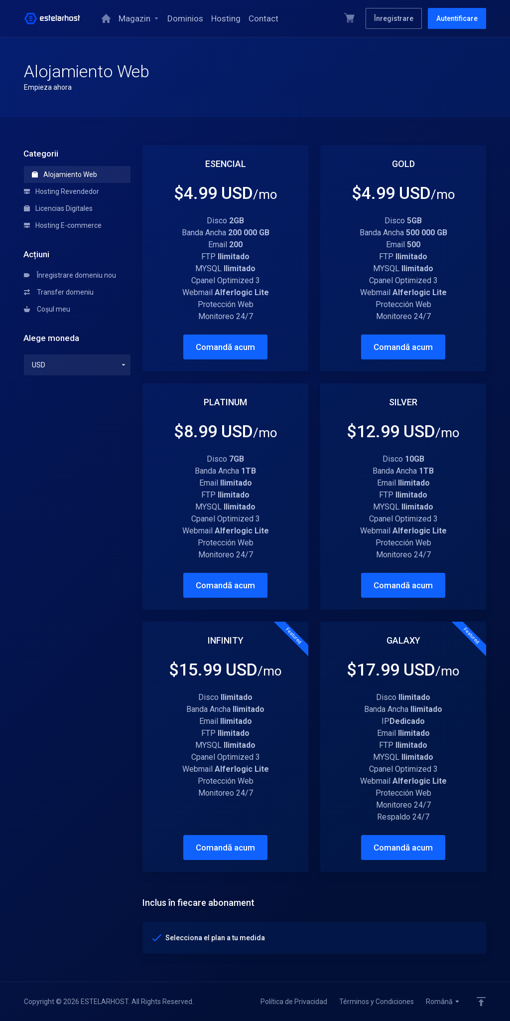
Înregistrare (393, 18)
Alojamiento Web (64, 174)
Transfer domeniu (59, 292)
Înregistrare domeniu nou (70, 275)
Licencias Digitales (58, 208)
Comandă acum (225, 347)
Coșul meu (47, 309)
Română (443, 1002)
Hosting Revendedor (61, 191)
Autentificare (457, 18)
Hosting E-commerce (63, 225)
